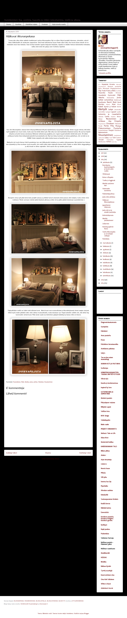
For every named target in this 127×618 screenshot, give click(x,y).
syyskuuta (106, 250)
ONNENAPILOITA (37, 11)
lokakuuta (106, 246)
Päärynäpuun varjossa (108, 403)
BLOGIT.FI (62, 601)
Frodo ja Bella (111, 91)
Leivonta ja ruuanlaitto (109, 114)
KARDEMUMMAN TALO (109, 446)
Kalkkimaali (117, 100)
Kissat (119, 104)
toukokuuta (106, 263)
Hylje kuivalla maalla (59, 24)
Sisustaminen (48, 382)
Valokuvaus (102, 142)
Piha (112, 126)
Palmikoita (105, 239)
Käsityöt (102, 109)
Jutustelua (108, 100)
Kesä (114, 102)
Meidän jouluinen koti (108, 184)
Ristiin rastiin (105, 425)
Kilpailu (108, 104)
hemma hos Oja (106, 482)
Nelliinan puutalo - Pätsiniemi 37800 (107, 543)
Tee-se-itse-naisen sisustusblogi (107, 358)
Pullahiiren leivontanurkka (109, 344)
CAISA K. (104, 464)
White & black (106, 584)
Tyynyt (118, 140)
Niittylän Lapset (106, 407)
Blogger (86, 613)
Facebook (45, 24)
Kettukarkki (104, 495)
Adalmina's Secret (107, 588)
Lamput (108, 112)
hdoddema (70, 613)
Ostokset (40, 382)
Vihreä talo (104, 379)
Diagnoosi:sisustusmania (108, 322)
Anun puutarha (106, 336)
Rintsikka (103, 562)
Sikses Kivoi (104, 438)
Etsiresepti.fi (44, 604)
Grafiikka (118, 91)
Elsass (103, 340)
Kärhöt (119, 107)
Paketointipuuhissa (108, 194)
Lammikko (101, 112)
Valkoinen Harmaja (107, 538)
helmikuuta (107, 272)
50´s (99, 84)
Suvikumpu (104, 368)
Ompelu (117, 121)
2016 (102, 156)
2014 (102, 280)
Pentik (100, 126)
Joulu (31, 382)
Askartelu (118, 84)
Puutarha (117, 128)
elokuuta (106, 253)
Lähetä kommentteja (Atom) (50, 459)
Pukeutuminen (104, 128)
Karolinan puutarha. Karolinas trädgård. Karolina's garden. (107, 518)
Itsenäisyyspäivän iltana (107, 228)
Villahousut (106, 174)
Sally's (103, 353)
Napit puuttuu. (105, 529)
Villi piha (104, 477)
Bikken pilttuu (105, 451)
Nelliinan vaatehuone (108, 549)
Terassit (101, 140)
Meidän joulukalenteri (107, 219)
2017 (102, 153)
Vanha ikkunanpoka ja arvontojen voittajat (108, 234)
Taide (110, 137)
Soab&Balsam (117, 135)
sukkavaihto (101, 137)
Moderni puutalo (106, 398)
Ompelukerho (102, 124)
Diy (99, 90)
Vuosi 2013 (113, 142)
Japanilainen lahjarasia (106, 206)
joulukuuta (106, 162)
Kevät (119, 102)
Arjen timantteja (106, 460)
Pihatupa (118, 126)
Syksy (107, 138)
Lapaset (113, 112)
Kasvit (109, 102)
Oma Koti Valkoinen (107, 579)
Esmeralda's (105, 512)
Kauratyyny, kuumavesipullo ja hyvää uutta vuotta (108, 168)
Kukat (100, 106)
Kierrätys (101, 104)
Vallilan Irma (105, 411)
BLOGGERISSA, (19, 601)
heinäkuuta (106, 256)
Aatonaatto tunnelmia (106, 190)
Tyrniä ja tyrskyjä (106, 571)
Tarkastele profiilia (104, 73)
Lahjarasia (105, 224)
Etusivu (8, 24)
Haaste (110, 93)
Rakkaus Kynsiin (106, 566)
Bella (100, 88)
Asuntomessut (102, 86)
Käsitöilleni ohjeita (31, 24)
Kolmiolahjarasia (107, 215)
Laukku (119, 112)
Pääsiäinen (117, 130)
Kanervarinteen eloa (107, 575)
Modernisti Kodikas (107, 442)
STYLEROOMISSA (78, 601)
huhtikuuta (106, 266)
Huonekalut (16, 382)
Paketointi (118, 124)
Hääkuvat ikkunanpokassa (108, 201)
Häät (22, 382)
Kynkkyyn (104, 525)
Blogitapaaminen (115, 88)
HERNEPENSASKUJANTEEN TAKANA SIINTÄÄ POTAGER (110, 373)
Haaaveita (101, 93)
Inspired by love (106, 388)
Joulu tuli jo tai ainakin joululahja (109, 211)
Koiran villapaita (107, 177)
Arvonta (112, 84)
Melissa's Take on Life (108, 433)
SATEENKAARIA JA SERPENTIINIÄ (107, 393)
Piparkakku (104, 486)
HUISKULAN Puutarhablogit (29, 604)
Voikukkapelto (105, 420)
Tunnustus (110, 140)
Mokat (100, 119)
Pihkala (103, 473)
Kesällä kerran (105, 504)
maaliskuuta (107, 269)
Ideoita (27, 382)
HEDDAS (104, 557)
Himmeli (118, 93)
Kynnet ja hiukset (110, 107)
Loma (107, 116)
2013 (102, 283)
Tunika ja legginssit (108, 180)
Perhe (106, 126)
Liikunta (100, 116)
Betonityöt (106, 88)
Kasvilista (18, 24)
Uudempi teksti (11, 453)
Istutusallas (110, 97)
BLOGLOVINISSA (52, 601)
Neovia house (105, 468)
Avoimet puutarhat (114, 86)
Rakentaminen (103, 132)
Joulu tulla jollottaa (108, 197)
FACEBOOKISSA (30, 601)
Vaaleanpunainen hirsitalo (109, 499)
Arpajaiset (105, 84)
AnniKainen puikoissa (108, 349)
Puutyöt (111, 130)
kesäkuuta (106, 259)
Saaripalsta (104, 327)
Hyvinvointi (111, 95)
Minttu (119, 116)
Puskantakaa (105, 534)
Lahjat (110, 109)
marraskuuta (107, 243)
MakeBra (113, 116)
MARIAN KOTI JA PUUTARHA (110, 364)
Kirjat (113, 104)
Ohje (109, 121)
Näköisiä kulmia (106, 508)
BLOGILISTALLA (41, 601)
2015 (102, 159)
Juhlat (35, 382)
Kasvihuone (102, 102)
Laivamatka (117, 109)
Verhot (108, 142)
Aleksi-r (103, 455)
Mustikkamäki (105, 553)
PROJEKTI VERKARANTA (109, 429)
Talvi (114, 138)
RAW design (105, 416)
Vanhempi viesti (85, 453)
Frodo (104, 91)
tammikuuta (107, 276)
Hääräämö (104, 331)
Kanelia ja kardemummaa (109, 383)
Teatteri (118, 137)
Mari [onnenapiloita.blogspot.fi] (109, 47)
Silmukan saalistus (107, 490)
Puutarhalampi (103, 130)
